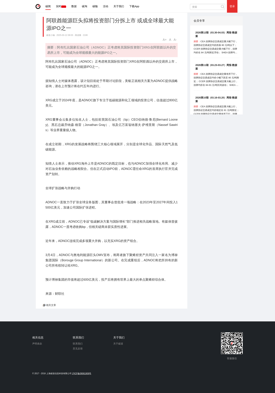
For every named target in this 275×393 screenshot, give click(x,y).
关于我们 (118, 6)
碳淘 (84, 6)
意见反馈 (78, 348)
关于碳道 (118, 343)
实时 (58, 6)
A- (175, 39)
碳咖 (95, 6)
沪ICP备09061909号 (81, 373)
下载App (134, 6)
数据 (74, 6)
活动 (105, 6)
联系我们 (78, 343)
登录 (232, 6)
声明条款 (37, 343)
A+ (165, 39)
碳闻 (48, 6)
